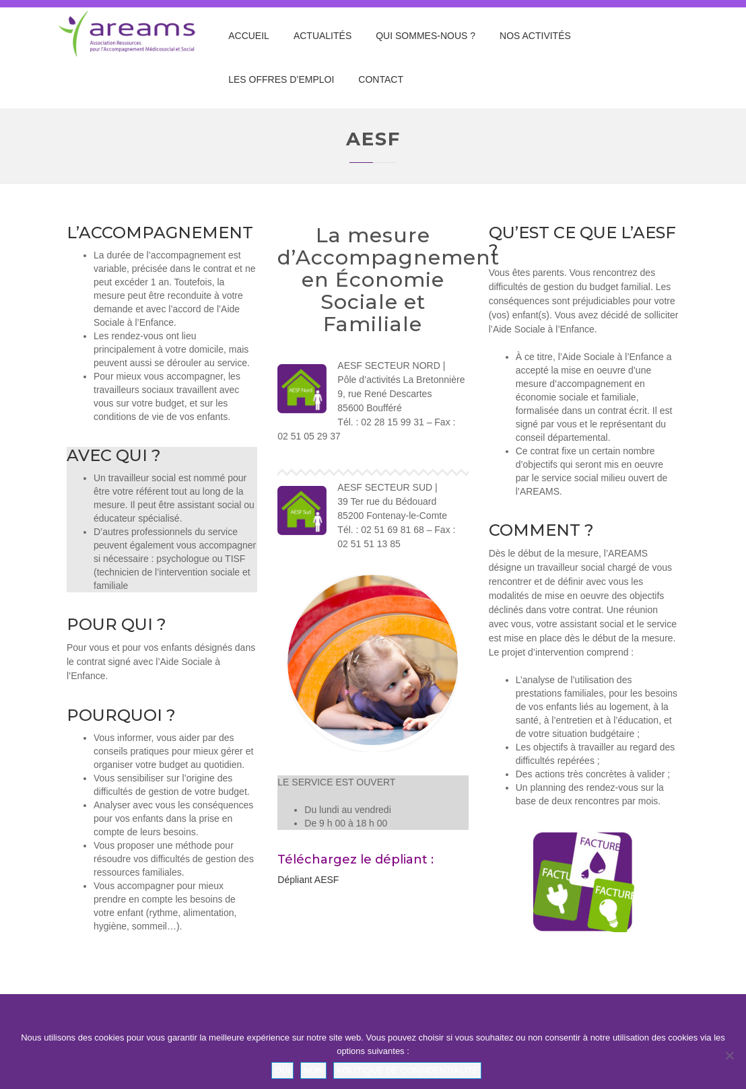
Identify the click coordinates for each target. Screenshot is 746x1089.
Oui (282, 1070)
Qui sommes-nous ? (425, 35)
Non (313, 1070)
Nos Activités (535, 35)
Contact (380, 79)
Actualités (322, 35)
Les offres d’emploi (281, 79)
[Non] (729, 1055)
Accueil (248, 35)
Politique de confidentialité (407, 1070)
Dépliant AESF (308, 879)
